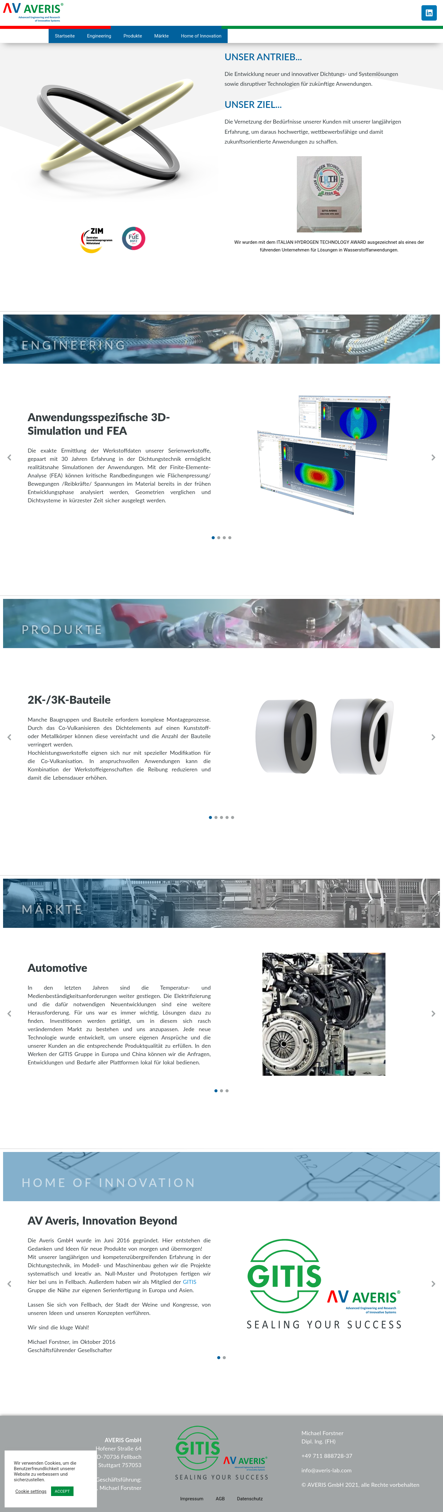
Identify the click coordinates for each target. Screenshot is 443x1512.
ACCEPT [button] (62, 1491)
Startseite (65, 36)
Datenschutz (250, 1499)
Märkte (161, 36)
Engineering (99, 36)
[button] (9, 457)
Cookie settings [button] (30, 1491)
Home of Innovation (201, 36)
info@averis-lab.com (326, 1470)
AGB (220, 1499)
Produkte (132, 36)
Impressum (191, 1499)
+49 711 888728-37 (326, 1455)
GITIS (190, 1281)
